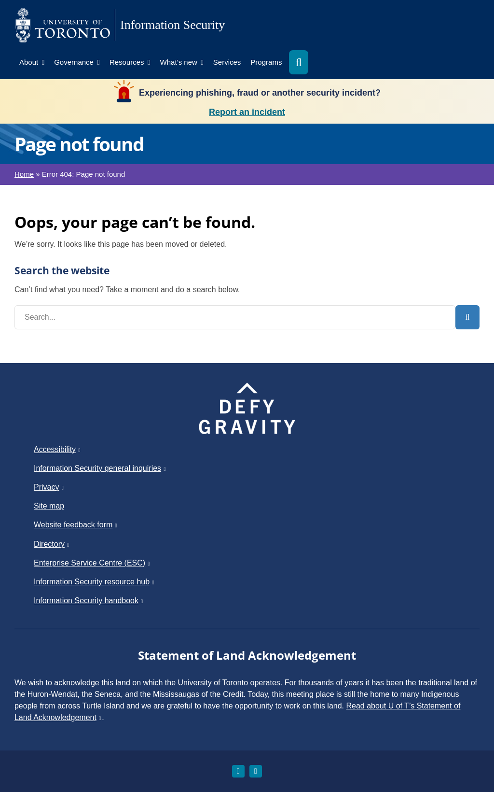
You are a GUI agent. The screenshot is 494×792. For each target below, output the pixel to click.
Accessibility (57, 449)
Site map (49, 506)
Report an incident (247, 112)
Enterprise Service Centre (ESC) (92, 563)
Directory (52, 544)
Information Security (172, 25)
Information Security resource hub (94, 582)
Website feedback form (76, 525)
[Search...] (234, 317)
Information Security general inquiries (100, 468)
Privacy (49, 487)
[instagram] (238, 771)
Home (24, 174)
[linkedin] (255, 771)
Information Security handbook (89, 600)
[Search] (467, 317)
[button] (298, 62)
